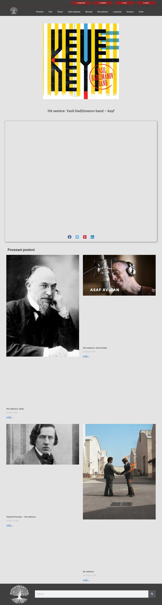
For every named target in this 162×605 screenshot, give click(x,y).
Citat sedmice (74, 12)
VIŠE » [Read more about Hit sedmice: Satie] (9, 417)
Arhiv (141, 12)
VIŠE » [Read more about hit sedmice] (86, 580)
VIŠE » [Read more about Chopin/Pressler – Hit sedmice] (9, 525)
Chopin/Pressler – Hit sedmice (21, 517)
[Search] (152, 594)
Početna (40, 12)
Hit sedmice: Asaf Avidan (95, 348)
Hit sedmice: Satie (15, 409)
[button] (69, 237)
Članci (60, 12)
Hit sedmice (102, 12)
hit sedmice (88, 571)
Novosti (88, 12)
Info (50, 12)
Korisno (130, 12)
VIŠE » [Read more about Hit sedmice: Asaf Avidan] (86, 356)
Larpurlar (117, 12)
